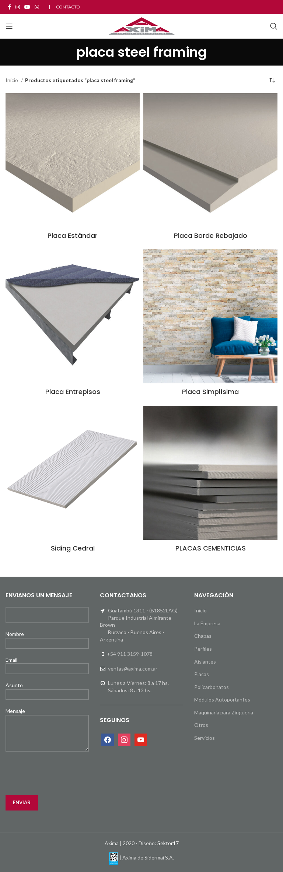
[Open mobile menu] (9, 26)
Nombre (47, 638)
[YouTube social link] (27, 7)
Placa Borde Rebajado (210, 235)
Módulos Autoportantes (222, 699)
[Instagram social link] (17, 7)
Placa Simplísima (210, 391)
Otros (201, 725)
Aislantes (205, 661)
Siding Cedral (73, 548)
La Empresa (207, 623)
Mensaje (47, 721)
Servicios (204, 738)
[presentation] (62, 773)
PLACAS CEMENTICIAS (210, 548)
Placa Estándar (73, 235)
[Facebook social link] (9, 7)
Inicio (12, 80)
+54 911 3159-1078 (130, 654)
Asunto (47, 689)
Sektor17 (168, 843)
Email (47, 664)
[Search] (273, 26)
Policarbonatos (211, 687)
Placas (201, 674)
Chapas (203, 636)
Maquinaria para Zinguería (223, 712)
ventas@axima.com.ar (132, 668)
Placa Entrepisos (72, 391)
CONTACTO (68, 7)
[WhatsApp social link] (36, 7)
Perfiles (203, 649)
